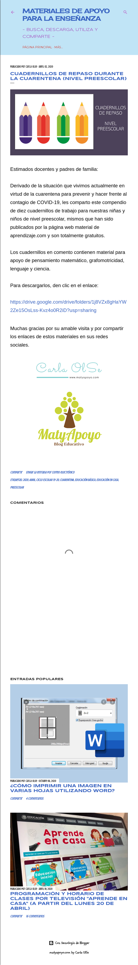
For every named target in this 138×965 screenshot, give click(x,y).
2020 (25, 480)
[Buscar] (125, 11)
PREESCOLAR (17, 487)
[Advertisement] (69, 638)
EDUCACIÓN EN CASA (107, 480)
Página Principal (37, 47)
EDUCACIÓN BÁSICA (85, 480)
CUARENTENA (67, 480)
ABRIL (32, 480)
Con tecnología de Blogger (69, 943)
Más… (58, 47)
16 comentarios (35, 916)
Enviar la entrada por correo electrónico (50, 472)
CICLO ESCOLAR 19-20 (47, 480)
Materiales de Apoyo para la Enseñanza (66, 14)
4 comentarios (34, 798)
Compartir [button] (16, 472)
